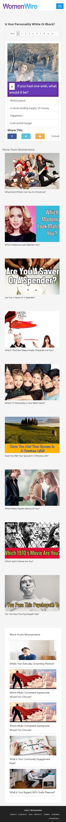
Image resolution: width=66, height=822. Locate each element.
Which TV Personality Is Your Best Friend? (25, 403)
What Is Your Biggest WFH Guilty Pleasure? (32, 792)
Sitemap (55, 814)
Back (13, 33)
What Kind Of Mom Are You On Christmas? (25, 192)
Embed (55, 136)
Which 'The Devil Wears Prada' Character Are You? (29, 350)
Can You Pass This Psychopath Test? (22, 614)
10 (52, 33)
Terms (47, 814)
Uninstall (54, 818)
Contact (22, 814)
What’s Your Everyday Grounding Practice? (32, 663)
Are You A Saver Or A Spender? (20, 297)
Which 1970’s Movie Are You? (19, 561)
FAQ (31, 814)
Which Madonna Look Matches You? (22, 245)
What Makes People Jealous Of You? (22, 508)
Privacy (38, 814)
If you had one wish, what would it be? (33, 88)
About (13, 814)
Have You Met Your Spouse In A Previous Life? (26, 456)
